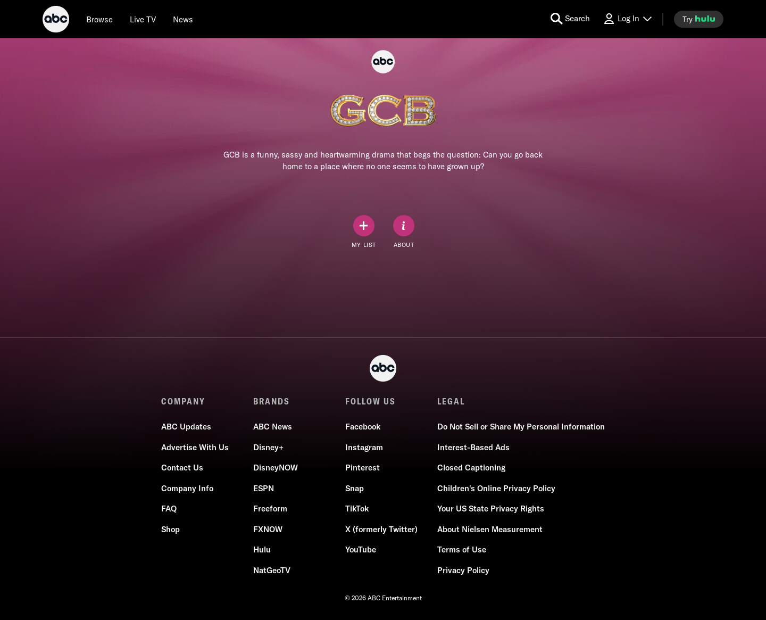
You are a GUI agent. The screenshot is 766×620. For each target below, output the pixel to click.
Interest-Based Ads (473, 447)
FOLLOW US (370, 401)
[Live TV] (143, 19)
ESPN (263, 488)
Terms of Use (461, 549)
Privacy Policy (463, 570)
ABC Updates (186, 426)
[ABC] (56, 21)
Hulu (262, 549)
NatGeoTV (271, 570)
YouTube (360, 549)
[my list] (364, 232)
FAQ (169, 508)
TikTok (357, 508)
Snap (354, 488)
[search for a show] (570, 19)
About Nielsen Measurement (490, 529)
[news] (183, 19)
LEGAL (451, 401)
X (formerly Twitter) (381, 529)
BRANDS (271, 401)
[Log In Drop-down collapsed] (627, 19)
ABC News (272, 426)
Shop (170, 529)
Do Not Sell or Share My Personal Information (521, 426)
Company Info (187, 488)
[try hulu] (698, 19)
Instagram (364, 447)
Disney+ (268, 447)
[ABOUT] (403, 232)
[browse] (99, 19)
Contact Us (182, 467)
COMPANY (183, 401)
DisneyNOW (275, 467)
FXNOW (267, 529)
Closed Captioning (471, 467)
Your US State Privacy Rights (490, 508)
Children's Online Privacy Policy (496, 488)
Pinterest (362, 467)
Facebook (362, 426)
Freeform (270, 508)
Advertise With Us (195, 447)
